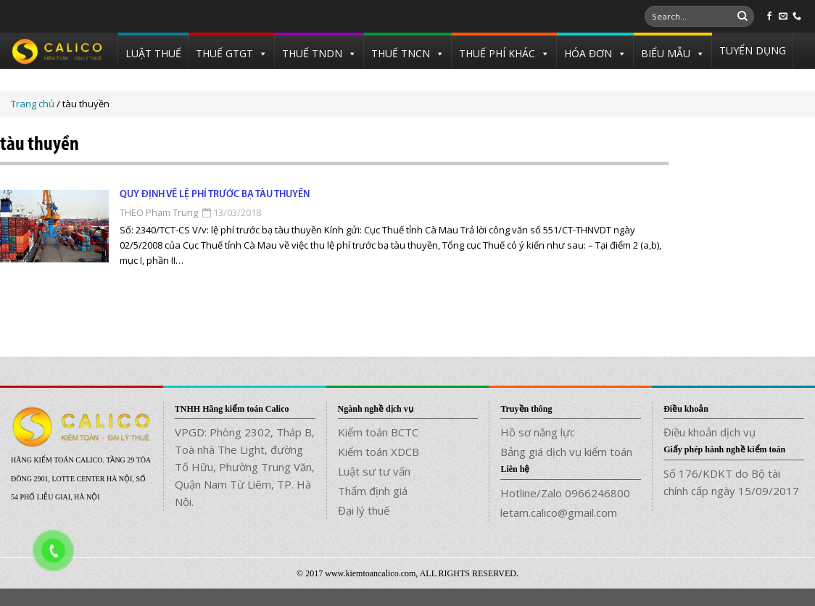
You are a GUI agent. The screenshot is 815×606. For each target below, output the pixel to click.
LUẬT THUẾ (153, 53)
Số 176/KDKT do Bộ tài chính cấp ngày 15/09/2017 (731, 482)
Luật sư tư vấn (374, 471)
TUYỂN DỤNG (752, 50)
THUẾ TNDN (312, 53)
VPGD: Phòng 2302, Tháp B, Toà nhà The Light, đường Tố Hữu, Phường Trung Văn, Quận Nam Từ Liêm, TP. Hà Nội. (245, 467)
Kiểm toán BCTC (378, 432)
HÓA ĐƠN (588, 53)
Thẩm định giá (373, 490)
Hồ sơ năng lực (537, 432)
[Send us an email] (783, 17)
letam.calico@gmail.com (558, 512)
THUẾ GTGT (224, 53)
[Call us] (797, 17)
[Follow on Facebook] (769, 17)
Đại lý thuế (363, 510)
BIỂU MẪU (665, 53)
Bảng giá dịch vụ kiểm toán (566, 451)
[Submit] (742, 17)
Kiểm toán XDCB (378, 451)
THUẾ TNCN (400, 53)
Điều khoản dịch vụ (709, 432)
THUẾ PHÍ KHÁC (497, 53)
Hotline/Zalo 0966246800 (565, 493)
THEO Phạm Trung (159, 212)
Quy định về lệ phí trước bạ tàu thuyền (215, 194)
